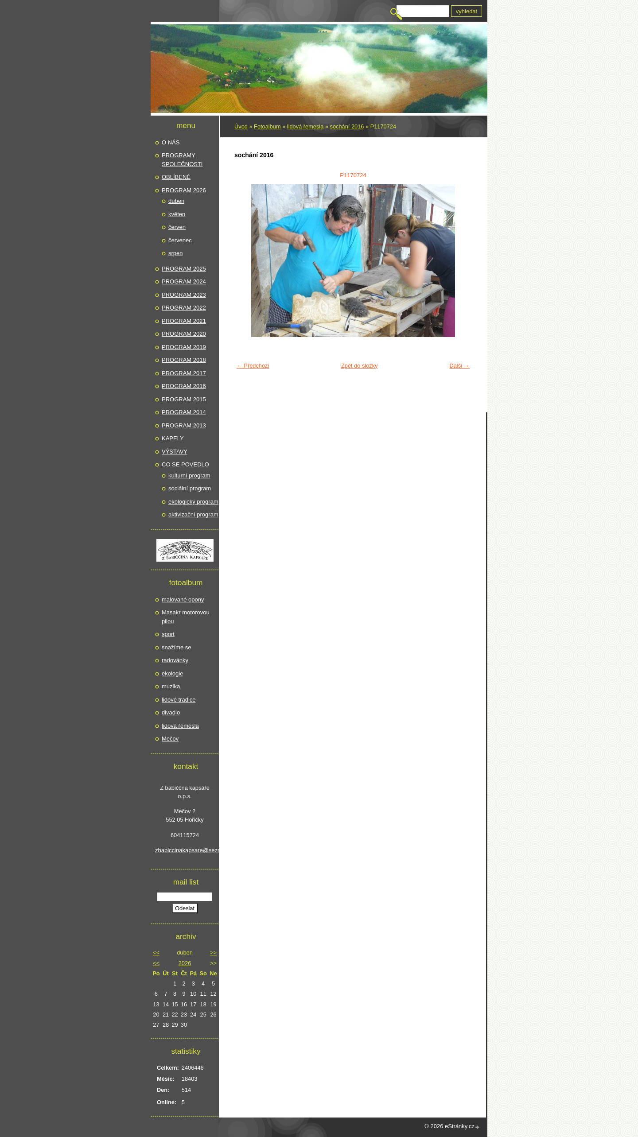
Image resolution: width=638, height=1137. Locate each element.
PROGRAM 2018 (184, 360)
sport (168, 634)
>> (213, 952)
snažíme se (176, 647)
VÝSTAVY (174, 451)
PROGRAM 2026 (184, 190)
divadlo (171, 712)
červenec (180, 240)
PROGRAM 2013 (184, 425)
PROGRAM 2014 (184, 412)
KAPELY (173, 438)
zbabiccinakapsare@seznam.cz (184, 850)
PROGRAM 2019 (184, 347)
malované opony (183, 599)
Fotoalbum (267, 126)
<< (156, 952)
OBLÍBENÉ (176, 177)
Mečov (170, 738)
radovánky (175, 660)
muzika (171, 686)
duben (176, 201)
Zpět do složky (359, 365)
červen (177, 227)
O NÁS (170, 142)
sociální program (189, 488)
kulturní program (189, 475)
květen (176, 214)
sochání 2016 (347, 126)
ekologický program (193, 501)
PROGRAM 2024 (184, 281)
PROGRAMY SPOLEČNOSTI (182, 159)
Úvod (241, 126)
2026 (185, 963)
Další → (459, 365)
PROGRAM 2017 (184, 373)
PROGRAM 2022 (184, 307)
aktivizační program (193, 514)
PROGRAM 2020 (184, 333)
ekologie (172, 673)
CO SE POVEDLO (185, 464)
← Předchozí (253, 365)
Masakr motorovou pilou (186, 617)
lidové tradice (179, 699)
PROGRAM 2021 (184, 321)
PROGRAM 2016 (184, 386)
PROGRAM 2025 (184, 268)
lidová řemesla (305, 126)
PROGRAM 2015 (184, 399)
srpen (175, 253)
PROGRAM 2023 (184, 294)
